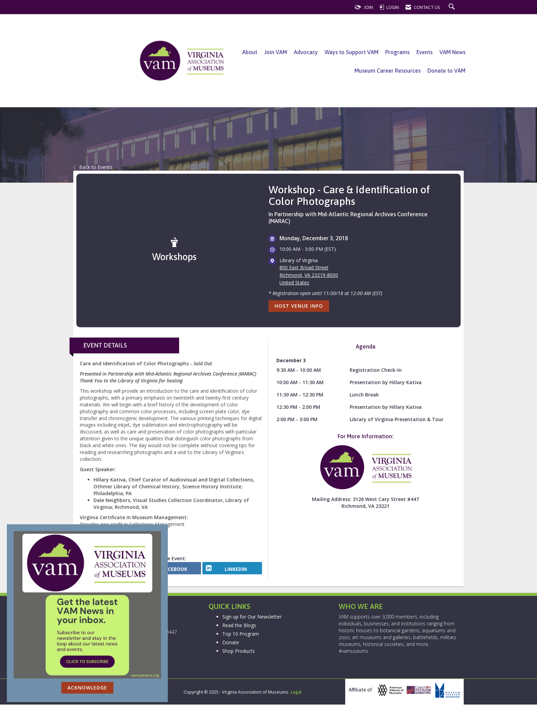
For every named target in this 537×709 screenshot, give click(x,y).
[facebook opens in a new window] (171, 570)
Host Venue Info (299, 306)
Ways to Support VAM (351, 52)
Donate (230, 647)
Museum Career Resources (387, 71)
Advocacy (306, 52)
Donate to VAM (446, 71)
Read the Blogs (239, 630)
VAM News (452, 52)
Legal (295, 696)
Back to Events (92, 167)
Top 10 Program (240, 638)
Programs (397, 52)
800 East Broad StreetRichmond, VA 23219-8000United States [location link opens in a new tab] (308, 275)
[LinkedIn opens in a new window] (232, 570)
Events (424, 52)
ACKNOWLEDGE (87, 687)
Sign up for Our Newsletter (252, 621)
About (249, 52)
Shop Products (238, 655)
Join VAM (275, 52)
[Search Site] (452, 7)
